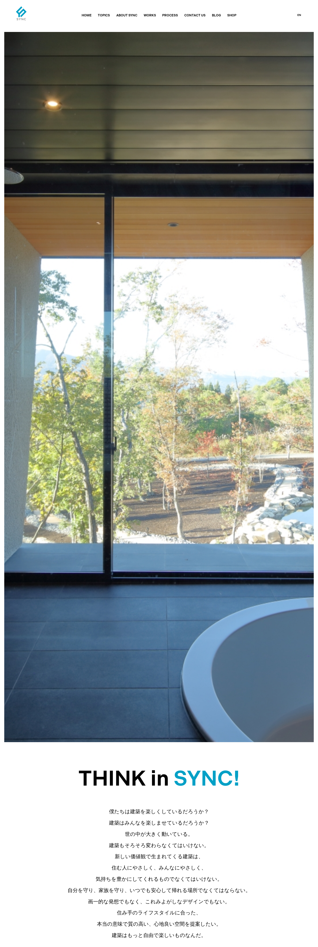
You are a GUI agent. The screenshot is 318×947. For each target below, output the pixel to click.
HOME (87, 15)
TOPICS (104, 15)
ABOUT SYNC (126, 15)
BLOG (216, 15)
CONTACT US (195, 15)
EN (299, 15)
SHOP (231, 15)
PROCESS (170, 15)
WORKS (150, 15)
